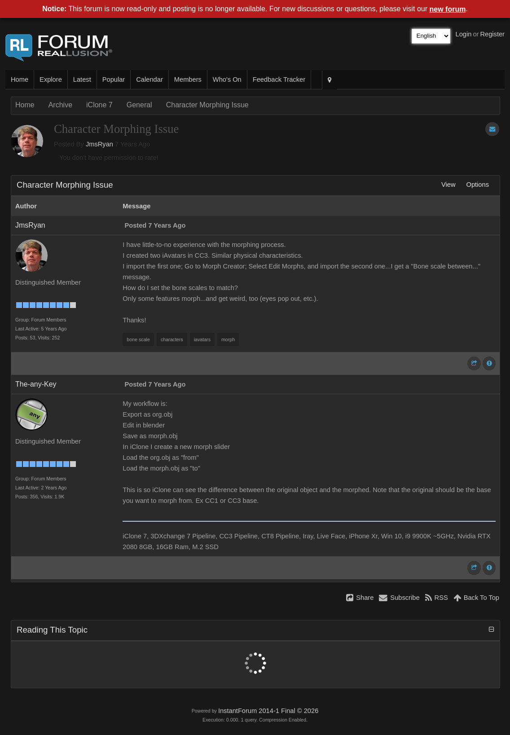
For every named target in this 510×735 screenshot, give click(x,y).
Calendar (149, 79)
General (139, 105)
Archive (60, 105)
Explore (50, 79)
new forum (448, 9)
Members (188, 79)
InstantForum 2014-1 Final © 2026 (268, 710)
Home (19, 79)
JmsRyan (99, 144)
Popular (114, 79)
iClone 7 (99, 105)
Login (464, 34)
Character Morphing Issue (207, 105)
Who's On (227, 79)
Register (492, 34)
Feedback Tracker (279, 79)
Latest (82, 79)
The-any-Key (36, 384)
